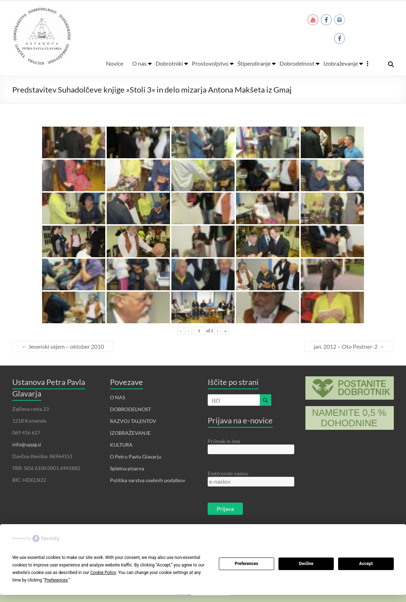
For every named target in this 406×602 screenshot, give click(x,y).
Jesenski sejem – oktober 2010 (63, 346)
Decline (306, 563)
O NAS (117, 397)
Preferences (246, 563)
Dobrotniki (169, 63)
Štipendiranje (254, 63)
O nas (139, 63)
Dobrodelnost (297, 63)
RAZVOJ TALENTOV (133, 421)
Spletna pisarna (127, 468)
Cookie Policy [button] (103, 572)
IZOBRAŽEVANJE (130, 433)
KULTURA (121, 445)
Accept (366, 563)
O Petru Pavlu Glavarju (135, 456)
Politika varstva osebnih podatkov (147, 480)
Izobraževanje (340, 63)
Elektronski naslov (228, 473)
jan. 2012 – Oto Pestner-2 (349, 346)
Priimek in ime (224, 441)
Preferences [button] (56, 580)
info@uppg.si (26, 444)
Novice (114, 63)
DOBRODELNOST (130, 409)
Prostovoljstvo (210, 63)
